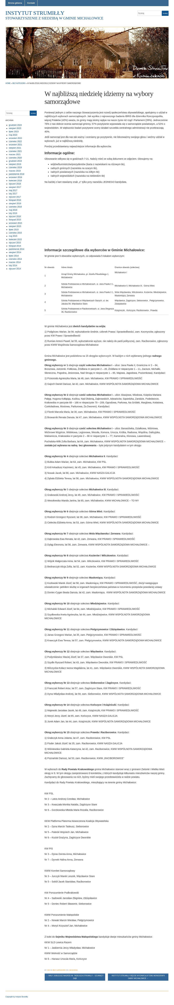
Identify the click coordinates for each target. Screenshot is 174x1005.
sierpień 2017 (15, 187)
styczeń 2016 (15, 216)
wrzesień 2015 (15, 223)
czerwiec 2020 (15, 158)
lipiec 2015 (14, 229)
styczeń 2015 (15, 243)
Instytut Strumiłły (34, 13)
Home (8, 83)
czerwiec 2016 (15, 207)
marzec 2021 (15, 154)
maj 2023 (13, 135)
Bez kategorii (18, 83)
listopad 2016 (15, 200)
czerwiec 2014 (15, 259)
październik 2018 (16, 174)
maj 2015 (13, 236)
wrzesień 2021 (15, 144)
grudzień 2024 (15, 125)
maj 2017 (13, 190)
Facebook (167, 20)
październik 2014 (16, 249)
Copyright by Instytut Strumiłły (16, 997)
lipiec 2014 (14, 256)
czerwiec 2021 (15, 151)
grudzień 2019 (15, 161)
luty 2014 (13, 265)
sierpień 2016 (15, 203)
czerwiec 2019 (15, 167)
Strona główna (15, 3)
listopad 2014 (15, 246)
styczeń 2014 (15, 269)
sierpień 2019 (15, 164)
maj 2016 (13, 210)
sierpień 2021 (15, 148)
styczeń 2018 (15, 184)
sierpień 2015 (15, 226)
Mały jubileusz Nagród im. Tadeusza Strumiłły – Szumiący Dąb (74, 977)
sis (48, 970)
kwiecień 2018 (15, 180)
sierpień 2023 (15, 128)
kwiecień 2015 (15, 239)
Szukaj (165, 13)
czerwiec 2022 (15, 141)
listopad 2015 (15, 220)
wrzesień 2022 (15, 138)
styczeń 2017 (15, 197)
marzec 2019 (15, 171)
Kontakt (31, 3)
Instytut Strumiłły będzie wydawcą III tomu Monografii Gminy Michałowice (138, 977)
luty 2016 (13, 213)
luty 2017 (13, 193)
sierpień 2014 (15, 252)
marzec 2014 (15, 262)
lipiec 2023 (14, 131)
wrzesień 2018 (15, 177)
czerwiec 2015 (15, 233)
